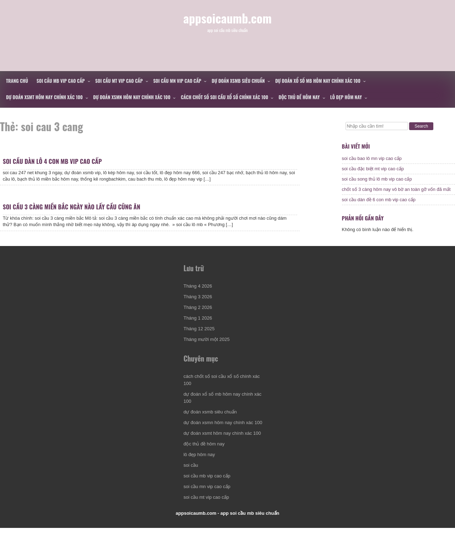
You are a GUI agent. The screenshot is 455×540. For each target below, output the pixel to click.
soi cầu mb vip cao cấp (61, 80)
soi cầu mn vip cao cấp (177, 80)
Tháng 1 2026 (198, 327)
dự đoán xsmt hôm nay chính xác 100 (44, 97)
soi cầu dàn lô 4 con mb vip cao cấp (53, 163)
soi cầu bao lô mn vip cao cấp (372, 160)
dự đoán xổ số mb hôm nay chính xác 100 (317, 80)
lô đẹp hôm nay (346, 97)
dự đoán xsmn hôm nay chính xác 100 (131, 97)
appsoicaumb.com (227, 24)
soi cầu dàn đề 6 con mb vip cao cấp (379, 201)
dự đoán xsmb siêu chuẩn (238, 80)
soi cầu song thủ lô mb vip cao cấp (377, 180)
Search (421, 126)
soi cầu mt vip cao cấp (119, 80)
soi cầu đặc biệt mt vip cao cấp (373, 170)
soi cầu (191, 475)
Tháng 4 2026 (198, 295)
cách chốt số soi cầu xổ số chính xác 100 (224, 97)
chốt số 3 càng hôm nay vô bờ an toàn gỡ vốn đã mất (396, 191)
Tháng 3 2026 (198, 306)
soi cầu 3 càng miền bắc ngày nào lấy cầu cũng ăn (72, 214)
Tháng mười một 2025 (207, 349)
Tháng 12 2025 (199, 338)
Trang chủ (17, 80)
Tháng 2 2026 (198, 317)
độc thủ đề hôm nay (299, 97)
